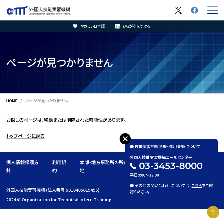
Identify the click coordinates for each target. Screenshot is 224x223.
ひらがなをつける (136, 25)
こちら (197, 185)
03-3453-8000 (171, 165)
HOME (11, 100)
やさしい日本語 (92, 25)
